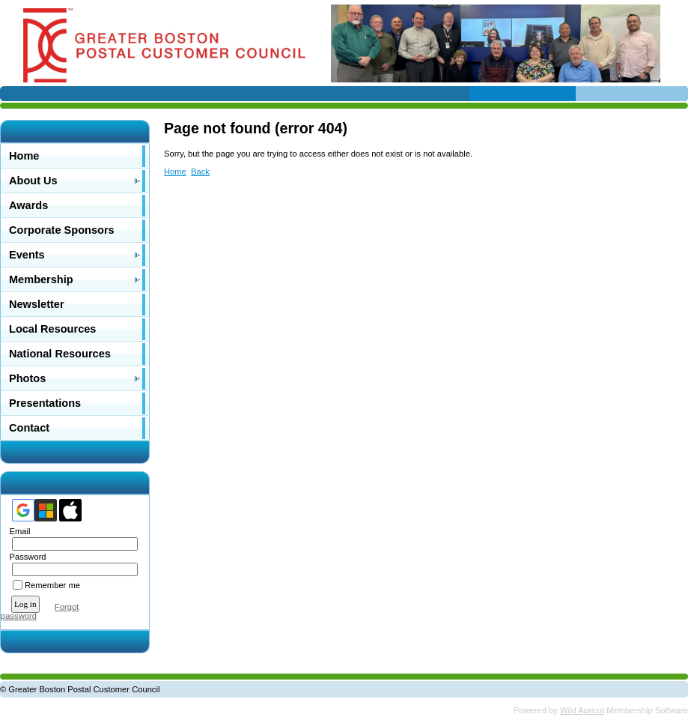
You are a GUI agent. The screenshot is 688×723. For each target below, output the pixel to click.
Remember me (52, 585)
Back (200, 171)
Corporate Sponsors (62, 230)
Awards (28, 205)
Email (17, 531)
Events (27, 255)
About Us (33, 181)
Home (24, 156)
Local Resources (52, 329)
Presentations (45, 403)
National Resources (60, 354)
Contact (29, 428)
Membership (41, 279)
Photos (27, 378)
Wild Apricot (582, 710)
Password (25, 556)
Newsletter (36, 304)
